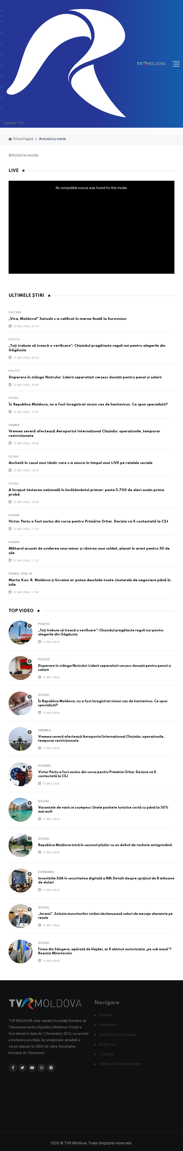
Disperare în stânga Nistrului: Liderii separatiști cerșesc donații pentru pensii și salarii (85, 377)
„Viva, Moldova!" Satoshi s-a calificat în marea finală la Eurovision (67, 319)
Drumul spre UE (20, 573)
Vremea (14, 425)
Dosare (14, 515)
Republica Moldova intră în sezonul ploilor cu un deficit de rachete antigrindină (105, 845)
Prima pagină (21, 139)
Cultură (15, 312)
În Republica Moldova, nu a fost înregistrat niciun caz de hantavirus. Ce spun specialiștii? (88, 404)
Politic (14, 339)
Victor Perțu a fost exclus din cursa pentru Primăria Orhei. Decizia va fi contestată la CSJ (88, 521)
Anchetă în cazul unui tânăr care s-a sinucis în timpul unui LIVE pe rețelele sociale (80, 463)
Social (14, 398)
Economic (46, 872)
